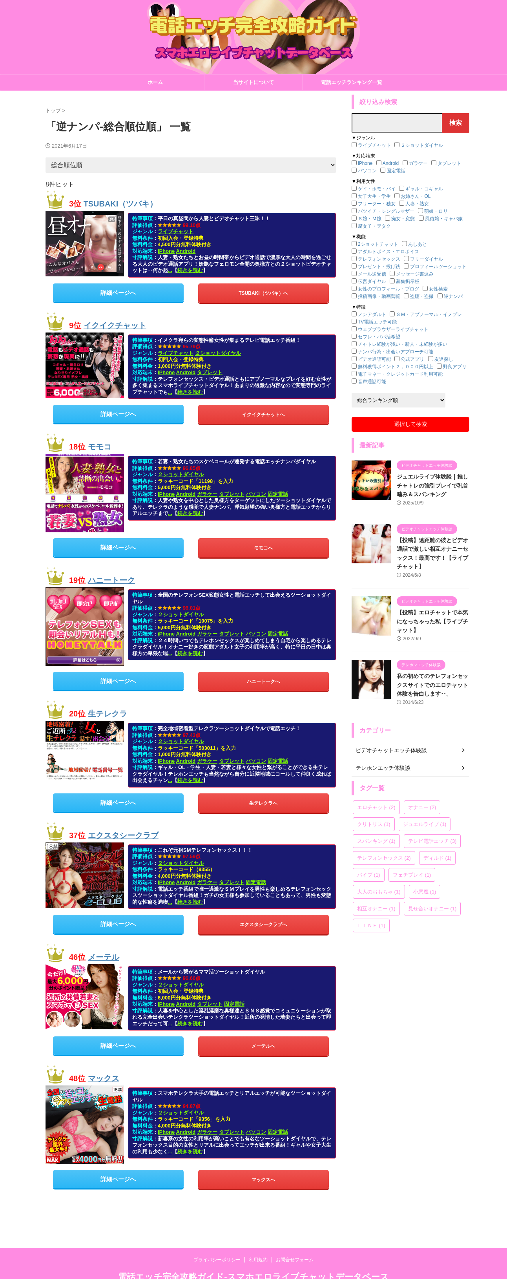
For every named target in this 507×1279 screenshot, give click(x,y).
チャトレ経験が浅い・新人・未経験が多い (402, 344)
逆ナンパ (453, 296)
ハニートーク (111, 580)
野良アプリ (455, 366)
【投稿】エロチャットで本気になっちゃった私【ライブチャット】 (432, 621)
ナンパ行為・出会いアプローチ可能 (395, 351)
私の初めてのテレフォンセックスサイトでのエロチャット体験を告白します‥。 (432, 685)
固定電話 (278, 494)
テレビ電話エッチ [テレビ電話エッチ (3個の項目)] (432, 841)
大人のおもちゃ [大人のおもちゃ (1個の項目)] (379, 892)
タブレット (209, 372)
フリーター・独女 (377, 203)
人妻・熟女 (417, 203)
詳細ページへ (118, 292)
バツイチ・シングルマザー (386, 211)
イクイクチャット (115, 325)
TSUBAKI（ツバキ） (121, 203)
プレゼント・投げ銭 (379, 266)
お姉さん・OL (415, 196)
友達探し (443, 359)
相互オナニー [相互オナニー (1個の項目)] (376, 909)
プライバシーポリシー (217, 1260)
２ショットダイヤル (218, 353)
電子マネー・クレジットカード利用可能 (400, 374)
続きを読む (190, 270)
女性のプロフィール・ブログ (388, 289)
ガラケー (207, 494)
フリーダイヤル (426, 259)
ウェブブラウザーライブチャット (393, 329)
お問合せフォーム (295, 1260)
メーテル (103, 956)
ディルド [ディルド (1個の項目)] (437, 858)
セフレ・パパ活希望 (379, 337)
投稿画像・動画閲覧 (379, 296)
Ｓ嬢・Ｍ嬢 (369, 218)
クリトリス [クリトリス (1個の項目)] (373, 824)
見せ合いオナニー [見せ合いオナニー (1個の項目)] (432, 909)
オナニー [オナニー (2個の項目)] (422, 807)
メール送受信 (372, 274)
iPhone (166, 251)
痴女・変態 (403, 218)
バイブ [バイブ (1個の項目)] (368, 875)
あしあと (417, 244)
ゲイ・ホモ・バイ (377, 189)
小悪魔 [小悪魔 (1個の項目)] (424, 892)
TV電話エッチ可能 (377, 322)
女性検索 (438, 289)
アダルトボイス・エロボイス (388, 251)
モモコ (99, 446)
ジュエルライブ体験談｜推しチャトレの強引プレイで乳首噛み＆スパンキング (432, 485)
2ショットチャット (378, 244)
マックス (103, 1078)
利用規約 (258, 1260)
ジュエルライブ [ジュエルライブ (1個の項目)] (425, 824)
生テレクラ (107, 713)
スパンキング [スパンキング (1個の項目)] (376, 841)
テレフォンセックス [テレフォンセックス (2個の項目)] (384, 858)
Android (185, 251)
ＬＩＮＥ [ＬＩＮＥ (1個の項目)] (371, 925)
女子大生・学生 (374, 196)
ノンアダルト (372, 314)
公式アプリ (412, 359)
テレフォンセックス (379, 259)
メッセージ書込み (415, 274)
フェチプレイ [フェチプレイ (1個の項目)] (412, 875)
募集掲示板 (407, 281)
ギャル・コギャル (424, 189)
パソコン (256, 494)
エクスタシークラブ (123, 835)
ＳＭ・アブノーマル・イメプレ (429, 314)
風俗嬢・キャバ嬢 (444, 218)
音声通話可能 (372, 381)
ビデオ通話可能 (374, 359)
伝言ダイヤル (372, 281)
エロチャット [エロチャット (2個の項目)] (376, 807)
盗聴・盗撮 (422, 296)
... (170, 270)
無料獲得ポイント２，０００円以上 (395, 366)
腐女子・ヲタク (374, 226)
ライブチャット (175, 231)
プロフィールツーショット (438, 266)
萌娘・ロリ (436, 211)
